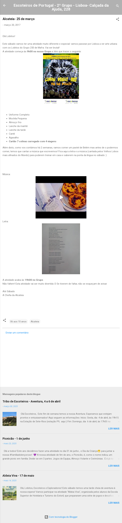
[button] (117, 19)
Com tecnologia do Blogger (61, 517)
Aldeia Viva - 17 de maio (18, 475)
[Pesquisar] (117, 6)
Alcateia (35, 321)
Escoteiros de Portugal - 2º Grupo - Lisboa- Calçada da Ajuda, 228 (61, 7)
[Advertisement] (61, 359)
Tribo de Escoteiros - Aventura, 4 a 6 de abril (32, 401)
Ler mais (113, 428)
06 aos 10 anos (18, 321)
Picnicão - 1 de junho (16, 438)
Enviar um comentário (17, 332)
